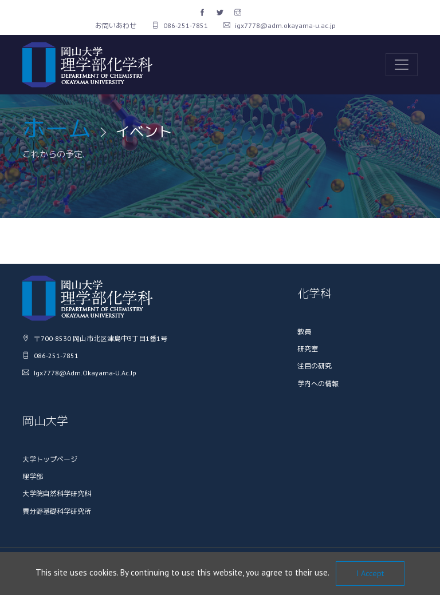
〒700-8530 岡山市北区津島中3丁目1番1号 (94, 338)
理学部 (32, 476)
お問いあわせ (115, 25)
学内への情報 (318, 383)
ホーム (56, 128)
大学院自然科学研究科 (56, 493)
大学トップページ (49, 459)
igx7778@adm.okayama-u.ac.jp (279, 25)
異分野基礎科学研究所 (56, 511)
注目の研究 (314, 366)
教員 (304, 331)
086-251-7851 (180, 25)
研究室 (307, 348)
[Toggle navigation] (402, 64)
